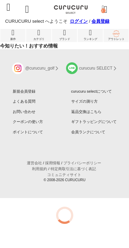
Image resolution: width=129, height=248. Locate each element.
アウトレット (116, 35)
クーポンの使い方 (28, 122)
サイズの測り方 (84, 101)
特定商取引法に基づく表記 (73, 169)
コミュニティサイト (64, 175)
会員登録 (100, 21)
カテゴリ (38, 35)
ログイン (79, 21)
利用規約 (39, 169)
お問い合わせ (24, 112)
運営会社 (34, 163)
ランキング (90, 35)
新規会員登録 (24, 91)
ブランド (64, 35)
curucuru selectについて (91, 91)
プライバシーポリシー (82, 163)
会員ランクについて (88, 132)
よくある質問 (24, 101)
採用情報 (52, 163)
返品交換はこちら (86, 112)
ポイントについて (28, 132)
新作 (12, 35)
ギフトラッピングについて (94, 122)
